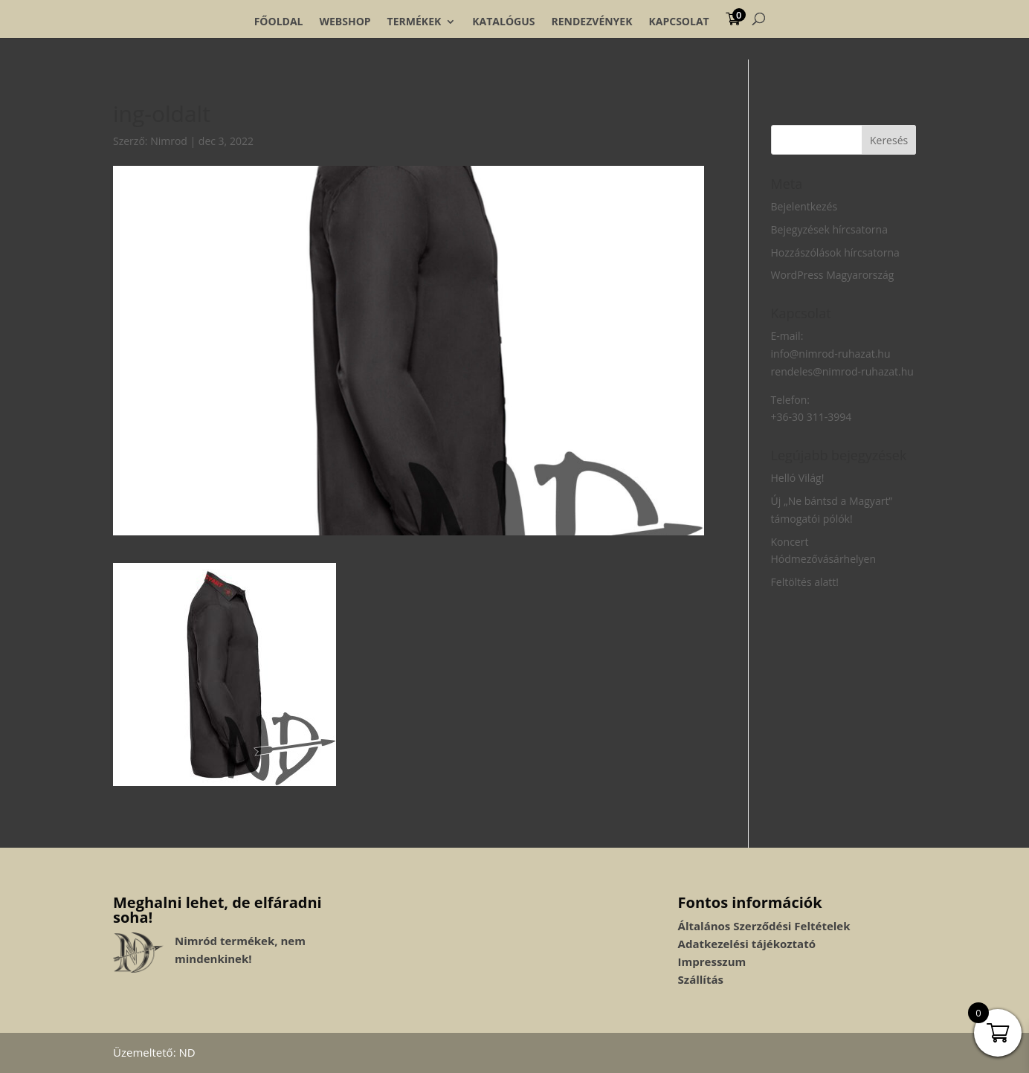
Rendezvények (592, 21)
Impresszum (712, 961)
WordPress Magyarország (832, 275)
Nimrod (168, 141)
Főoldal (278, 21)
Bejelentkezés (804, 206)
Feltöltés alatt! (805, 582)
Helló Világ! (798, 478)
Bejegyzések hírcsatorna (829, 229)
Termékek (414, 21)
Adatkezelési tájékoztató (747, 943)
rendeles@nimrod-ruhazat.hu (842, 371)
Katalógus (503, 21)
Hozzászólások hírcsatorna (835, 252)
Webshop (344, 21)
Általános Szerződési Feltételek (764, 925)
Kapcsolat (678, 21)
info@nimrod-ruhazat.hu (831, 354)
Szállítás (700, 979)
